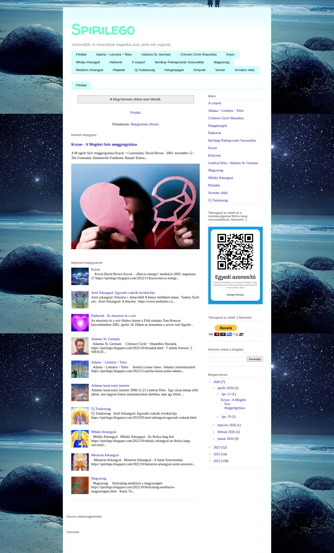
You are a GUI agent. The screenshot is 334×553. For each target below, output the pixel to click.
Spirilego (103, 29)
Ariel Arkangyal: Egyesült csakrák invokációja (123, 293)
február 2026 (226, 432)
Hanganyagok (174, 70)
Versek (220, 70)
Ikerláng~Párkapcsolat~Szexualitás (179, 62)
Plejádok (119, 70)
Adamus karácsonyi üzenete (110, 385)
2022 (217, 461)
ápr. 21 (227, 394)
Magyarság (221, 62)
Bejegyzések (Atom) (145, 124)
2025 (217, 447)
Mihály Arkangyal (88, 62)
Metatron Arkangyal (89, 70)
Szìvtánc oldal (218, 193)
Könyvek (200, 70)
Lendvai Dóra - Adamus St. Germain (233, 163)
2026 (217, 382)
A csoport (138, 62)
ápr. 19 (227, 416)
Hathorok (116, 62)
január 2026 (225, 439)
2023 (217, 454)
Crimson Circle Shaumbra (199, 54)
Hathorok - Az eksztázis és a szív (113, 316)
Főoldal (81, 54)
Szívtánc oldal (244, 70)
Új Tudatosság (145, 70)
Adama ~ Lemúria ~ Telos (114, 54)
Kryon (230, 54)
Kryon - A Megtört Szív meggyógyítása (104, 144)
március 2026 (227, 425)
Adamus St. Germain (156, 54)
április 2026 (225, 388)
